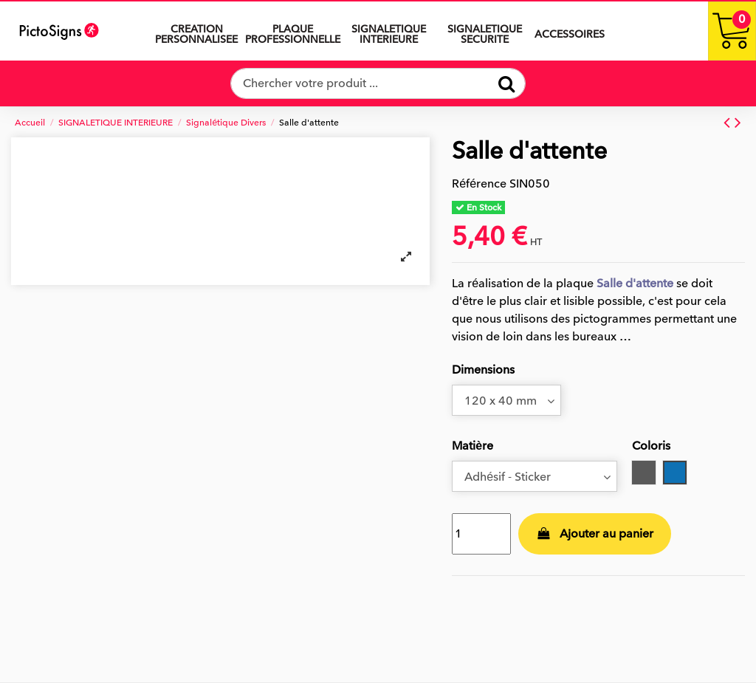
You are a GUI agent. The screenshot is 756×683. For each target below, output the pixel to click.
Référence (479, 184)
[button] (388, 31)
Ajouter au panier (595, 533)
